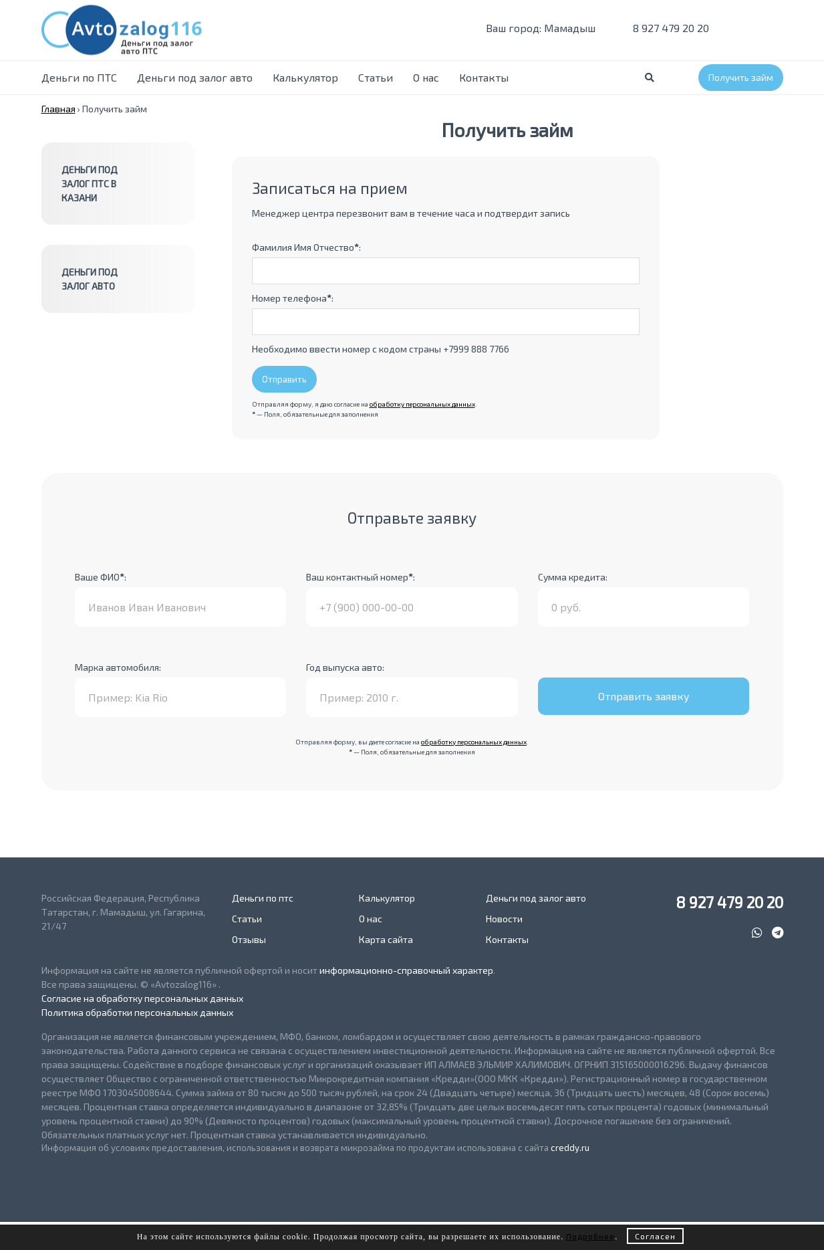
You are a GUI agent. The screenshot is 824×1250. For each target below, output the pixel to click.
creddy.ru (570, 1147)
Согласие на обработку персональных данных (142, 998)
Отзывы (249, 939)
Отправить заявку (644, 696)
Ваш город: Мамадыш (532, 27)
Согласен (655, 1236)
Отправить (284, 379)
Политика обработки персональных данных (137, 1012)
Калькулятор (305, 77)
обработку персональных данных (422, 404)
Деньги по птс (262, 898)
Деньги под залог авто (195, 77)
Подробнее (590, 1236)
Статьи (375, 77)
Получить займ (740, 77)
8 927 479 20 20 (662, 27)
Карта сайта (386, 939)
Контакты (484, 77)
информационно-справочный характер (406, 970)
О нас (426, 77)
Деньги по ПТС (79, 77)
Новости (504, 918)
